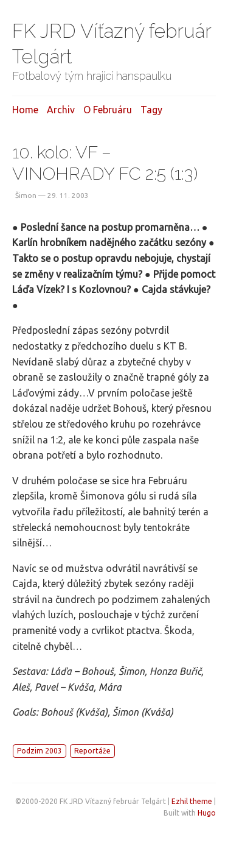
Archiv (61, 109)
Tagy (151, 109)
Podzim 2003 (39, 751)
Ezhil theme (191, 801)
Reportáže (92, 751)
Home (25, 109)
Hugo (207, 813)
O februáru (107, 109)
